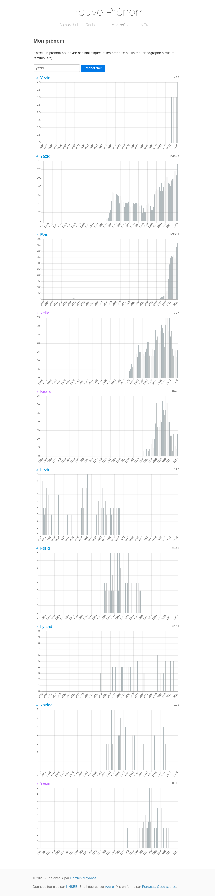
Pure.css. (149, 886)
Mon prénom (122, 25)
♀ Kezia (43, 391)
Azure (109, 886)
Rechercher (93, 68)
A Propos (147, 25)
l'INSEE (71, 886)
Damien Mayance (83, 878)
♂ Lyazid (44, 626)
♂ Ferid (43, 548)
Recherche (95, 25)
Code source (166, 886)
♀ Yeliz (42, 313)
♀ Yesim (43, 783)
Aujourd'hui (68, 25)
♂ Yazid (43, 156)
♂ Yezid (43, 77)
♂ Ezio (42, 234)
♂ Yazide (44, 705)
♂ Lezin (43, 469)
